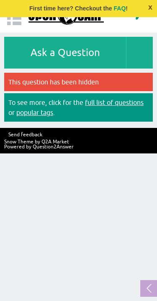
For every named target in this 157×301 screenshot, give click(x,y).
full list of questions (114, 102)
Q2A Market (55, 142)
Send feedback (25, 134)
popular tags (34, 112)
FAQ (120, 8)
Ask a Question (65, 52)
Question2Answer (53, 147)
